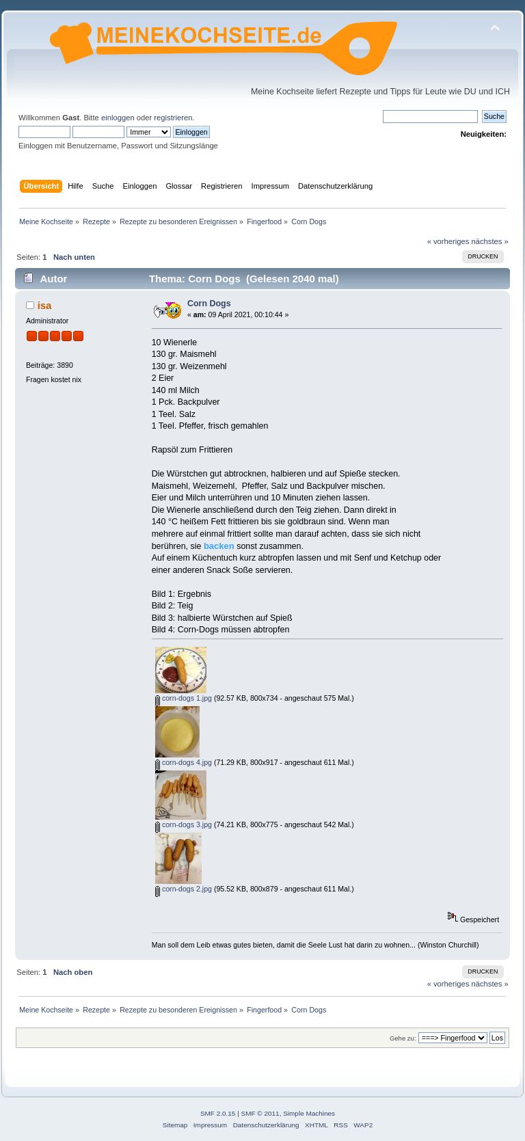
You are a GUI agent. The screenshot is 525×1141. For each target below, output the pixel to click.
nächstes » (490, 241)
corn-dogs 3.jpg (183, 824)
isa (45, 305)
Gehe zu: (403, 1038)
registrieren (173, 117)
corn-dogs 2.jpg (183, 889)
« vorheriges (448, 241)
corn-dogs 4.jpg (183, 762)
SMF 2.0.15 (218, 1113)
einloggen (118, 117)
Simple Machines (309, 1113)
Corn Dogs (209, 303)
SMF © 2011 (260, 1113)
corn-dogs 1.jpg (183, 698)
